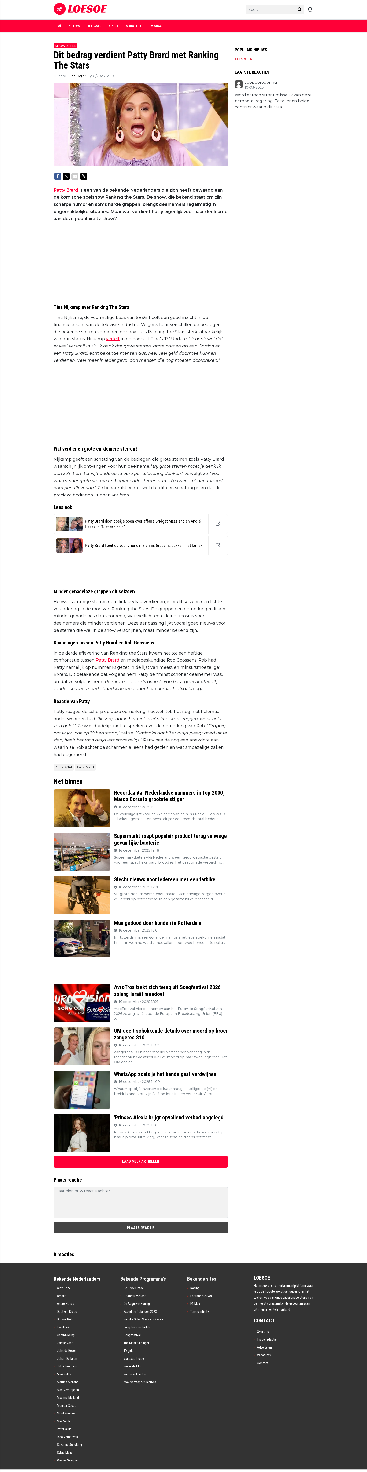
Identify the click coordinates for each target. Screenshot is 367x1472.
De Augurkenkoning (137, 1304)
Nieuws (74, 26)
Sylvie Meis (64, 1452)
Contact (262, 1363)
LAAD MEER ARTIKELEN (140, 1161)
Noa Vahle (64, 1421)
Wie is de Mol (132, 1366)
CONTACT (264, 1321)
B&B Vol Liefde (134, 1288)
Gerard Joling (66, 1335)
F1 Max (195, 1304)
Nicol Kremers (66, 1413)
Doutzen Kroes (67, 1311)
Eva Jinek (63, 1327)
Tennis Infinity (199, 1311)
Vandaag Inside (134, 1358)
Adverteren (264, 1347)
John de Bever (66, 1351)
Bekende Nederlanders (77, 1279)
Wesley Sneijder (67, 1460)
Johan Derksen (67, 1358)
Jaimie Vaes (65, 1343)
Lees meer (243, 59)
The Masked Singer (136, 1343)
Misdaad (157, 26)
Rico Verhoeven (67, 1437)
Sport (113, 26)
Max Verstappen (68, 1390)
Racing (194, 1288)
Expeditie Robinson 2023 (140, 1311)
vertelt (113, 338)
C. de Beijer (77, 76)
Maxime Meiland (68, 1398)
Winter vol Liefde (135, 1374)
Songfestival (132, 1335)
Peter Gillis (64, 1429)
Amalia (61, 1296)
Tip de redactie (267, 1339)
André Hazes (65, 1304)
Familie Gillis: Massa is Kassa (143, 1319)
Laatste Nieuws (201, 1296)
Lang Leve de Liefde (137, 1327)
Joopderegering (261, 82)
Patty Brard (66, 190)
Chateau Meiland (135, 1296)
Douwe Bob (65, 1319)
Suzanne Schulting (69, 1445)
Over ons (263, 1332)
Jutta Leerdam (67, 1366)
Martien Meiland (67, 1382)
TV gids (128, 1351)
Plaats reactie (140, 1228)
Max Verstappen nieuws (140, 1382)
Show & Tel (134, 26)
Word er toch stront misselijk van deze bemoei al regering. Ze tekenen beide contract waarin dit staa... (273, 101)
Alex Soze (64, 1288)
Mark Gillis (64, 1374)
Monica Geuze (66, 1405)
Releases (94, 26)
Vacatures (264, 1355)
